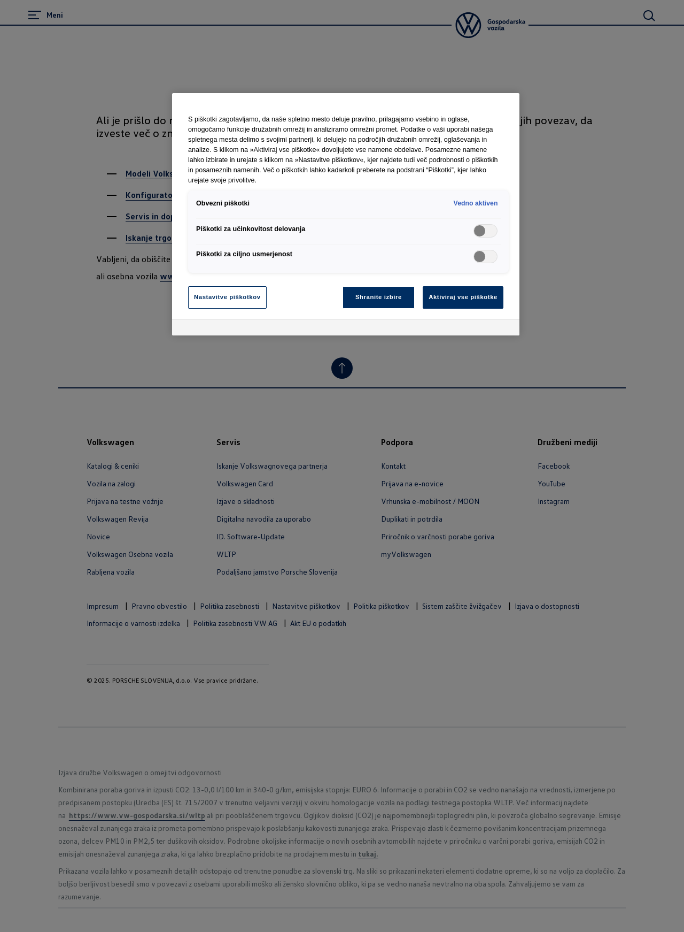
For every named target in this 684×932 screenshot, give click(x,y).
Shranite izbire (378, 297)
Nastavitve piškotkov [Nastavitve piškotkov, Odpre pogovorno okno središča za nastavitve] (227, 297)
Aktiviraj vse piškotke (463, 297)
